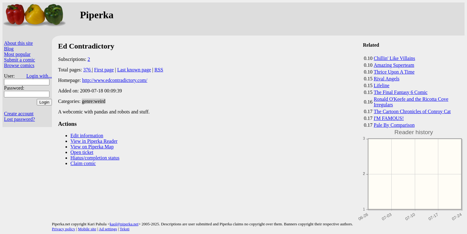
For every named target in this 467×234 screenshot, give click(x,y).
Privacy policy (63, 229)
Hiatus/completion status (95, 157)
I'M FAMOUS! (389, 118)
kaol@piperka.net (124, 224)
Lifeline (381, 85)
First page (104, 69)
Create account (19, 113)
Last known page (134, 69)
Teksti (125, 229)
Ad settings (108, 229)
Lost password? (19, 119)
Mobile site (87, 229)
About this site (18, 43)
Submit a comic (19, 59)
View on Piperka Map (92, 146)
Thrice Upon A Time (394, 71)
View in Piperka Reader (93, 141)
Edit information (86, 135)
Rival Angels (386, 78)
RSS (158, 69)
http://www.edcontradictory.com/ (114, 80)
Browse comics (19, 65)
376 (87, 69)
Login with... (39, 76)
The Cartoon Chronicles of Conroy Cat (412, 111)
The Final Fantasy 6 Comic (400, 92)
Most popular (17, 54)
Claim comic (83, 163)
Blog (9, 48)
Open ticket (81, 152)
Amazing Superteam (394, 65)
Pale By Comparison (394, 125)
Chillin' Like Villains (394, 58)
